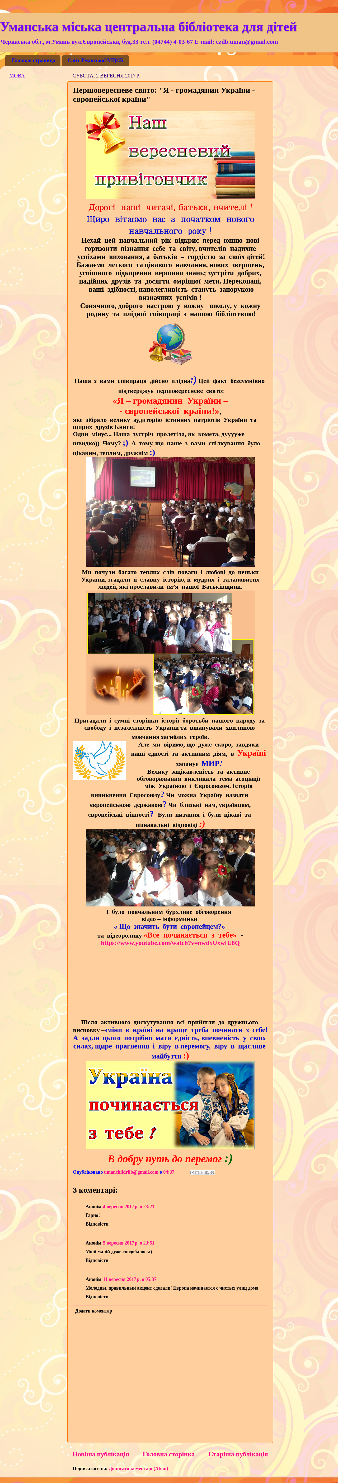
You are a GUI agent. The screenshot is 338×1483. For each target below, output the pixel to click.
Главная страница (33, 60)
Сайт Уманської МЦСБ (95, 60)
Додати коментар (93, 1311)
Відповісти (97, 1224)
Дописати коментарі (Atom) (138, 1468)
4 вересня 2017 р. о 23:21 (128, 1206)
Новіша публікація (101, 1454)
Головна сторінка (169, 1454)
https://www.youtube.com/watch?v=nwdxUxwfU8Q (170, 942)
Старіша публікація (238, 1454)
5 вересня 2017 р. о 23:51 (128, 1243)
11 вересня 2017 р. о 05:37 (130, 1279)
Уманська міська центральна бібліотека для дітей (148, 26)
